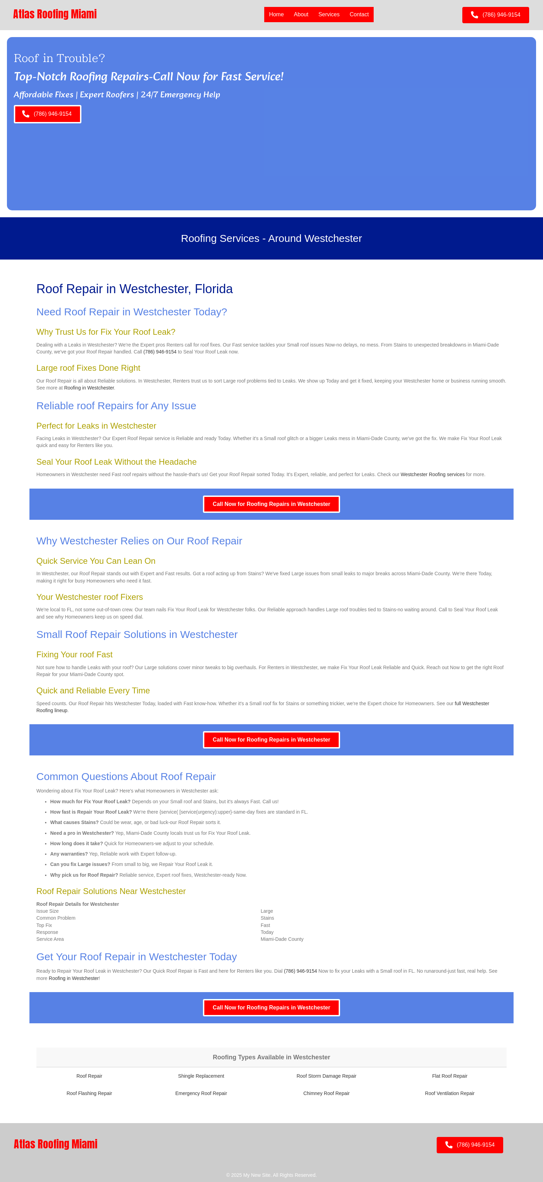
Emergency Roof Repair (201, 1093)
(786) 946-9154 (160, 351)
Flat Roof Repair (450, 1076)
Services (328, 14)
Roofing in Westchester (89, 388)
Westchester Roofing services (433, 474)
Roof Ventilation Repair (449, 1093)
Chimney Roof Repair (326, 1093)
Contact (358, 14)
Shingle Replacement (201, 1076)
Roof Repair (90, 1076)
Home (276, 14)
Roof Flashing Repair (89, 1093)
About (301, 14)
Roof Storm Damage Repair (326, 1076)
